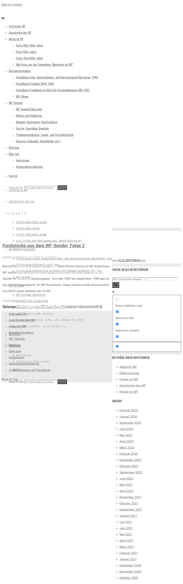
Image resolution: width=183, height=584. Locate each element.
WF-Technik (17, 339)
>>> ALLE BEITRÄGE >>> (129, 260)
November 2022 (131, 460)
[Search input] (128, 279)
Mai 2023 (126, 435)
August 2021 (128, 516)
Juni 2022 (126, 478)
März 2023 (127, 447)
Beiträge (14, 345)
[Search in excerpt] (117, 336)
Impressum (16, 357)
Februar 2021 (129, 553)
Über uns (15, 351)
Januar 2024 (128, 416)
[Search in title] (117, 312)
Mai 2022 (126, 485)
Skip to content (11, 4)
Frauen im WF (129, 379)
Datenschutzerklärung (24, 363)
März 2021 (127, 547)
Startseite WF (18, 314)
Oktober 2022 (129, 466)
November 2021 (131, 497)
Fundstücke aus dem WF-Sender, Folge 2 (44, 245)
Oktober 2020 (129, 578)
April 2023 (127, 441)
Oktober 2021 (129, 503)
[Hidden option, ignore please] (117, 346)
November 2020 (131, 571)
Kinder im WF (129, 392)
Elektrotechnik (129, 373)
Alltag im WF (128, 367)
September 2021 (131, 509)
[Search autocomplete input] (161, 279)
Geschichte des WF (14, 300)
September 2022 (131, 472)
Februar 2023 (129, 454)
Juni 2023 (126, 429)
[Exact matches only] (117, 299)
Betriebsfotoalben (21, 332)
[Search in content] (117, 324)
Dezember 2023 (130, 423)
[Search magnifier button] (115, 285)
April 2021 (127, 540)
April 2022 (127, 491)
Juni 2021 (126, 528)
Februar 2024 (129, 410)
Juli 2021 (126, 522)
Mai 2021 (126, 534)
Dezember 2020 (130, 565)
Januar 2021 (128, 559)
